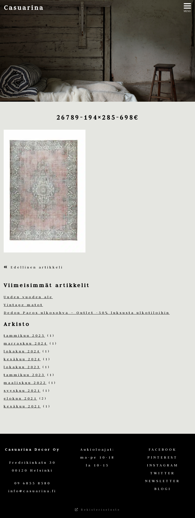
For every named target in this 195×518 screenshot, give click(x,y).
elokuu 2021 (20, 398)
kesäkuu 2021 (22, 406)
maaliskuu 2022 (25, 382)
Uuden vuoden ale (28, 297)
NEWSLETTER (162, 481)
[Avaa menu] (187, 8)
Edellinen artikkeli (33, 267)
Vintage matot (23, 305)
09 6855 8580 (32, 483)
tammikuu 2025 (24, 335)
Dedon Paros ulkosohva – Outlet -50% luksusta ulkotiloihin (87, 312)
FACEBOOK (163, 449)
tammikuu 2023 (24, 375)
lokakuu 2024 (22, 351)
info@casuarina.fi (32, 491)
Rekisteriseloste (97, 509)
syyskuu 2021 (22, 390)
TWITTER (162, 473)
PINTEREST (162, 457)
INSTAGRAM (162, 465)
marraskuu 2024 (25, 343)
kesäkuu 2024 (22, 359)
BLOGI (162, 489)
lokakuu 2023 (22, 367)
